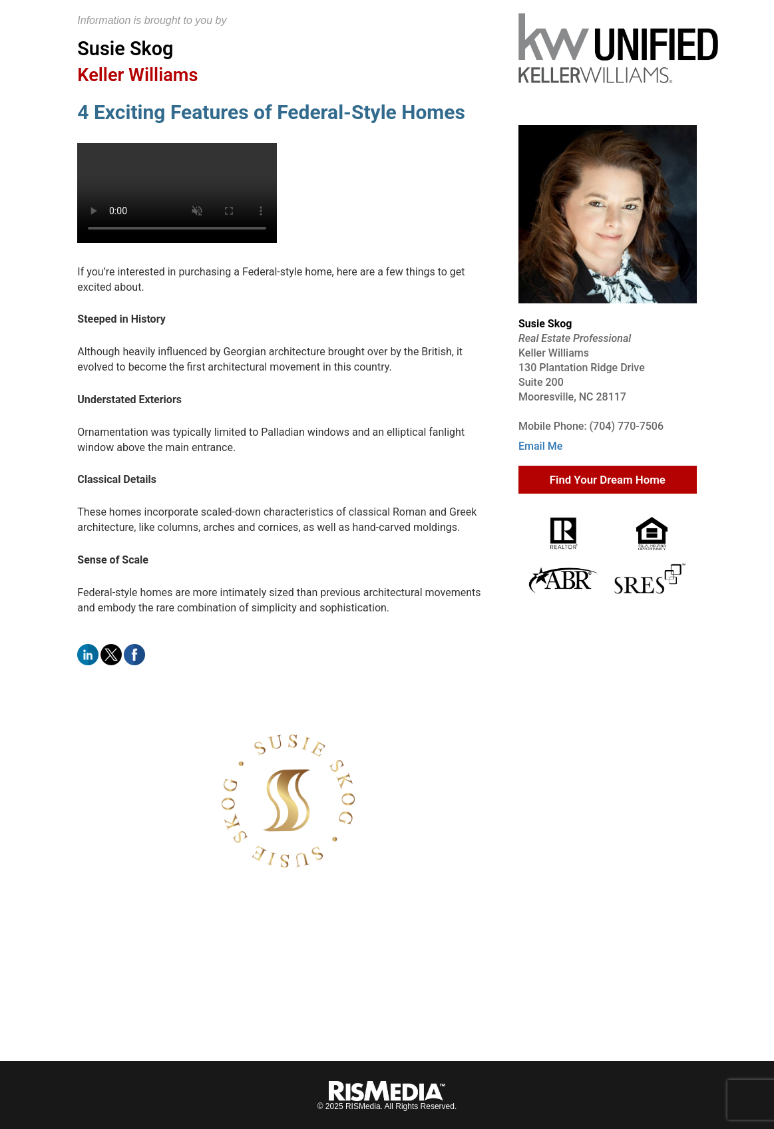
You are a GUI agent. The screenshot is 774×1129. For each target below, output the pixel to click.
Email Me (540, 446)
